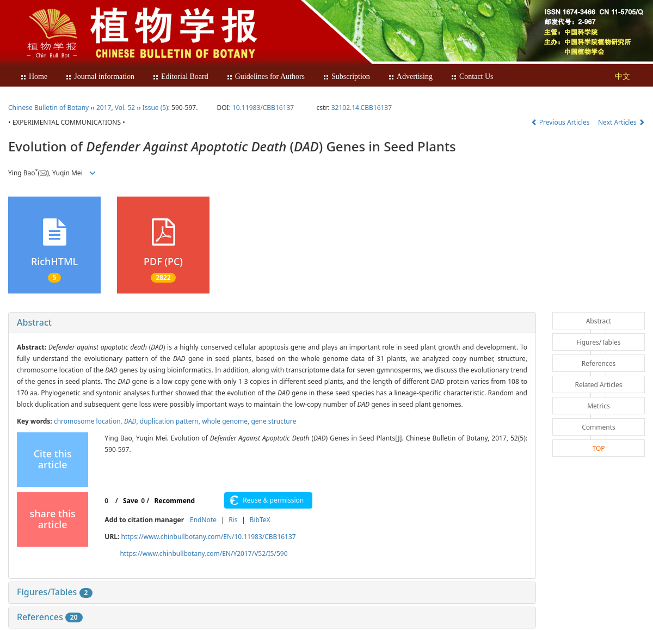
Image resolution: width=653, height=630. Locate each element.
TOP (598, 448)
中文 (622, 76)
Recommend (175, 500)
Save (130, 500)
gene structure (273, 421)
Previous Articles (561, 122)
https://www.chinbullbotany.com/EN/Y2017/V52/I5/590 (203, 553)
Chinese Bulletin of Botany (48, 107)
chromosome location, (89, 421)
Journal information (99, 76)
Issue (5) (155, 107)
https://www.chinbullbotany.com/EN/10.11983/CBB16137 (208, 536)
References (50, 617)
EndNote (203, 519)
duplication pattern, (171, 421)
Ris (233, 519)
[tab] (272, 323)
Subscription (346, 76)
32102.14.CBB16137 (361, 107)
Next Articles (621, 122)
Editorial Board (180, 76)
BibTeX (260, 519)
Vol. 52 (125, 107)
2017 (103, 107)
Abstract (34, 322)
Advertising (410, 76)
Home (33, 76)
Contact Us (472, 76)
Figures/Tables (55, 592)
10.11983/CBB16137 (263, 107)
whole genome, (226, 421)
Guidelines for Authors (265, 76)
